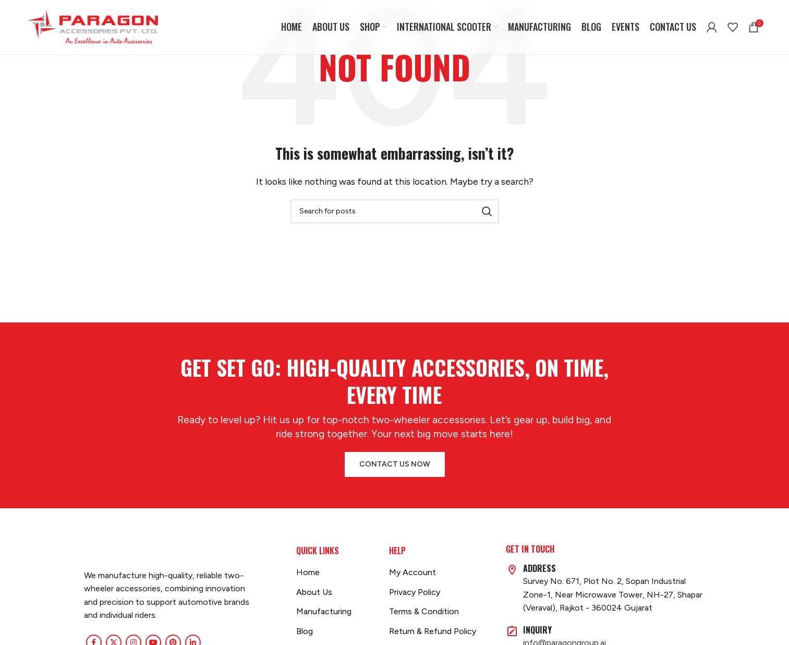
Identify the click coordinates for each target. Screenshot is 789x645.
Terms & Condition (424, 611)
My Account (412, 572)
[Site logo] (93, 26)
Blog (304, 631)
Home (308, 572)
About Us (314, 592)
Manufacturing (323, 611)
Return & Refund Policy (432, 631)
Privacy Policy (414, 592)
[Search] (394, 211)
